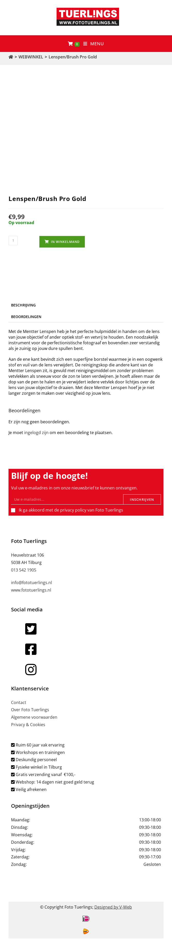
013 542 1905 (23, 570)
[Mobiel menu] (94, 43)
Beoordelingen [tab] (26, 316)
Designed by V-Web (113, 907)
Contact (18, 702)
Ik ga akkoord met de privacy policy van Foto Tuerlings (71, 510)
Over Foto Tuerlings (30, 709)
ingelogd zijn (36, 432)
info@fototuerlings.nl (31, 582)
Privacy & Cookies (28, 724)
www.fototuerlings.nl (31, 590)
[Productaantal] (13, 240)
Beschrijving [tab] (23, 305)
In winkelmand (65, 242)
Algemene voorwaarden (34, 717)
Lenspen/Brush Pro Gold (73, 57)
